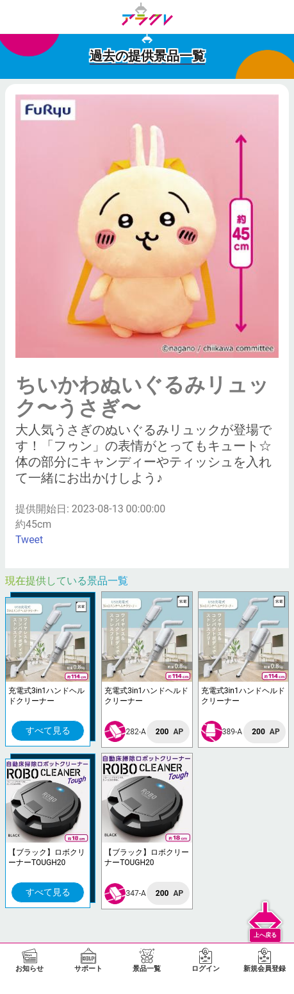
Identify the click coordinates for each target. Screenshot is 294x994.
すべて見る (48, 730)
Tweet (29, 540)
